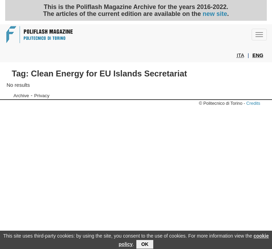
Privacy (41, 95)
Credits (253, 103)
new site (215, 13)
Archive (21, 95)
